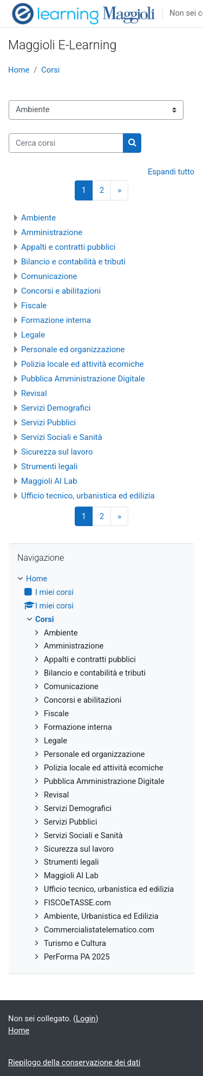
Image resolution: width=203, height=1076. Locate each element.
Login (85, 1018)
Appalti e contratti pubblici (68, 247)
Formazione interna (56, 320)
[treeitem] (101, 768)
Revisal (34, 393)
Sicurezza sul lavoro (57, 452)
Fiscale (34, 305)
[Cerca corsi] (66, 143)
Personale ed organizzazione (73, 349)
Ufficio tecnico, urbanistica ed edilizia (88, 496)
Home (18, 70)
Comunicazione (49, 276)
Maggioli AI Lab (49, 481)
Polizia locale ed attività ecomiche (82, 364)
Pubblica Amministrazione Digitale (83, 379)
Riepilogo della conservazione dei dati (74, 1062)
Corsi (50, 70)
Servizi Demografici (56, 408)
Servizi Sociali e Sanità (61, 437)
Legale (33, 335)
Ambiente (38, 218)
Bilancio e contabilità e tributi (73, 262)
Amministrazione (51, 232)
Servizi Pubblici (48, 422)
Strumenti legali (49, 466)
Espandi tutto (171, 172)
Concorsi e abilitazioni (61, 291)
